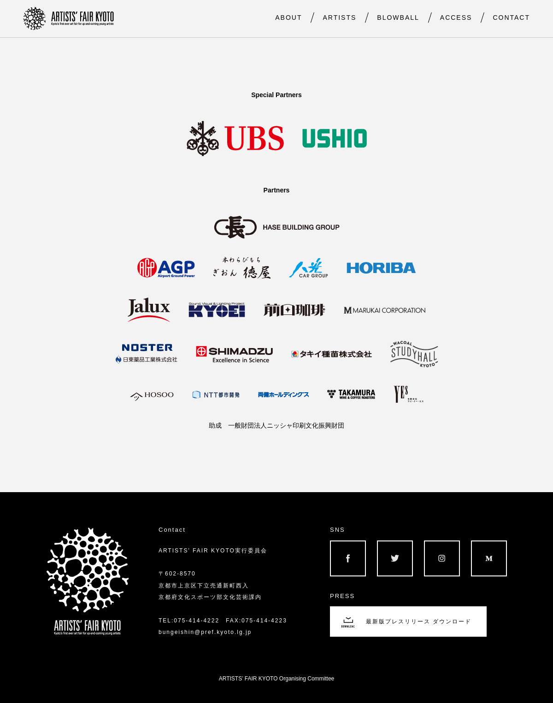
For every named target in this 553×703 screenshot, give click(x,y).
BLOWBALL (398, 17)
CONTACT (511, 17)
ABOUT (288, 17)
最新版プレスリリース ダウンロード (418, 621)
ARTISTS (339, 17)
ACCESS (456, 17)
